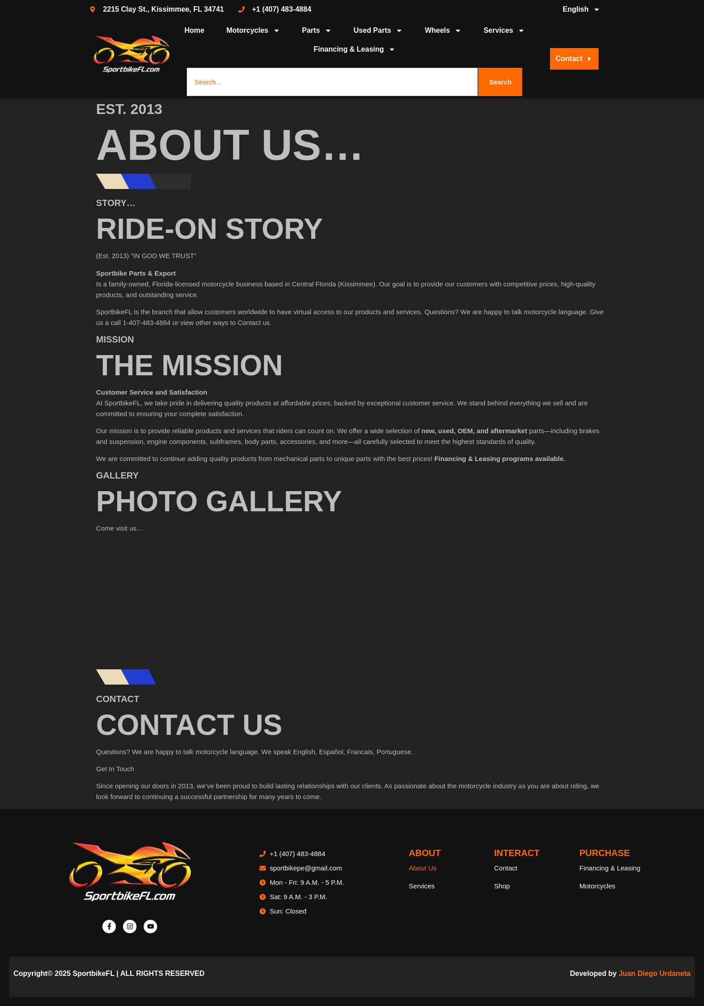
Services (504, 30)
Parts (317, 30)
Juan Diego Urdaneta (655, 973)
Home (194, 30)
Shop (502, 886)
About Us (423, 868)
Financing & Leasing (355, 49)
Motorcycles (253, 30)
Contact (506, 868)
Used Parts (378, 30)
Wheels (443, 30)
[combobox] (332, 82)
